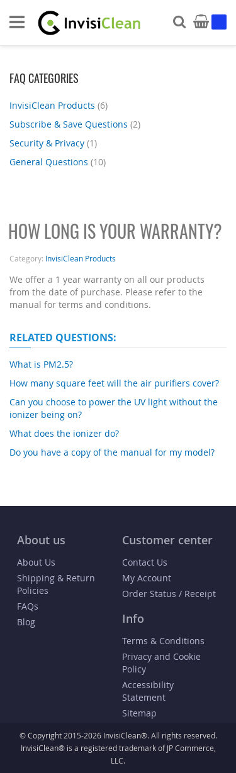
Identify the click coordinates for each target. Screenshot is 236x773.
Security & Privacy (54, 143)
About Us (36, 562)
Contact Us (144, 562)
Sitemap (139, 713)
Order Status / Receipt (169, 594)
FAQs (27, 606)
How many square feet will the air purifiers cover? (114, 383)
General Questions (59, 162)
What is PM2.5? (41, 364)
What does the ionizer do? (64, 433)
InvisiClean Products (60, 105)
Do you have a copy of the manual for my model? (112, 452)
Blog (26, 622)
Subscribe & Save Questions (76, 124)
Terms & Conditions (163, 641)
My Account (146, 578)
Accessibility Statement (148, 691)
